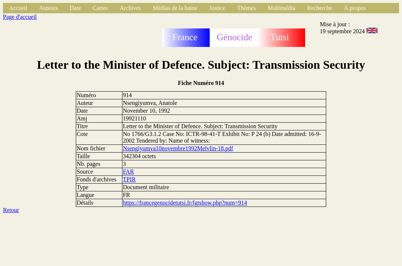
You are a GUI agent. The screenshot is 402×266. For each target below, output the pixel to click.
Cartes (100, 8)
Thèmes (246, 8)
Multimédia (281, 8)
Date (75, 8)
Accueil (18, 8)
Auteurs (48, 8)
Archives (130, 8)
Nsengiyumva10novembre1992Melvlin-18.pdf (178, 148)
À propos (355, 8)
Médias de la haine (175, 8)
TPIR (129, 179)
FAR (128, 171)
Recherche (319, 8)
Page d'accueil (20, 17)
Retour (11, 210)
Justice (217, 8)
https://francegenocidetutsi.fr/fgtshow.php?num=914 (185, 203)
